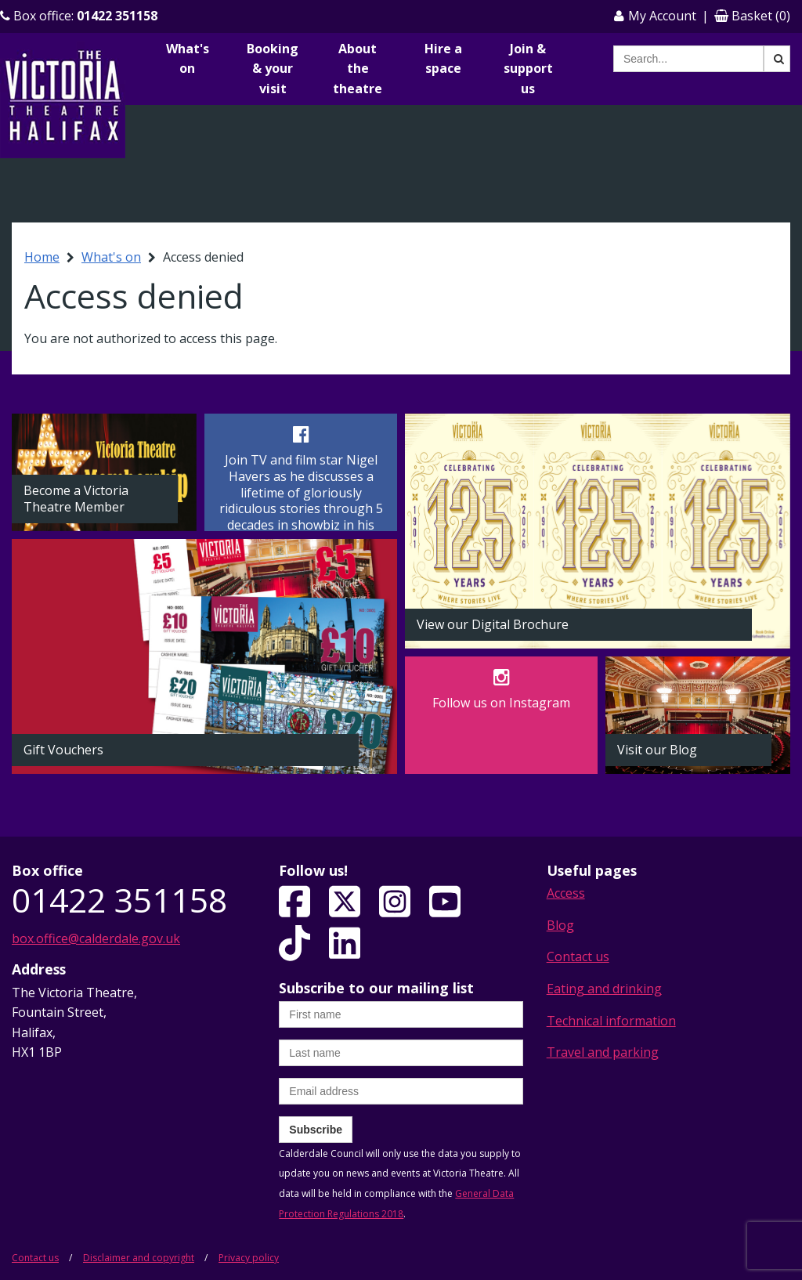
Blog (560, 925)
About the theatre (357, 68)
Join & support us (528, 68)
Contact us (578, 956)
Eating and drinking (604, 988)
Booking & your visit (272, 68)
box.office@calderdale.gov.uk (96, 938)
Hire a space (443, 59)
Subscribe (315, 1129)
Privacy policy (249, 1257)
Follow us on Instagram (501, 702)
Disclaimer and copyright (138, 1257)
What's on (187, 59)
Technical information (611, 1020)
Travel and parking (603, 1052)
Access (566, 893)
